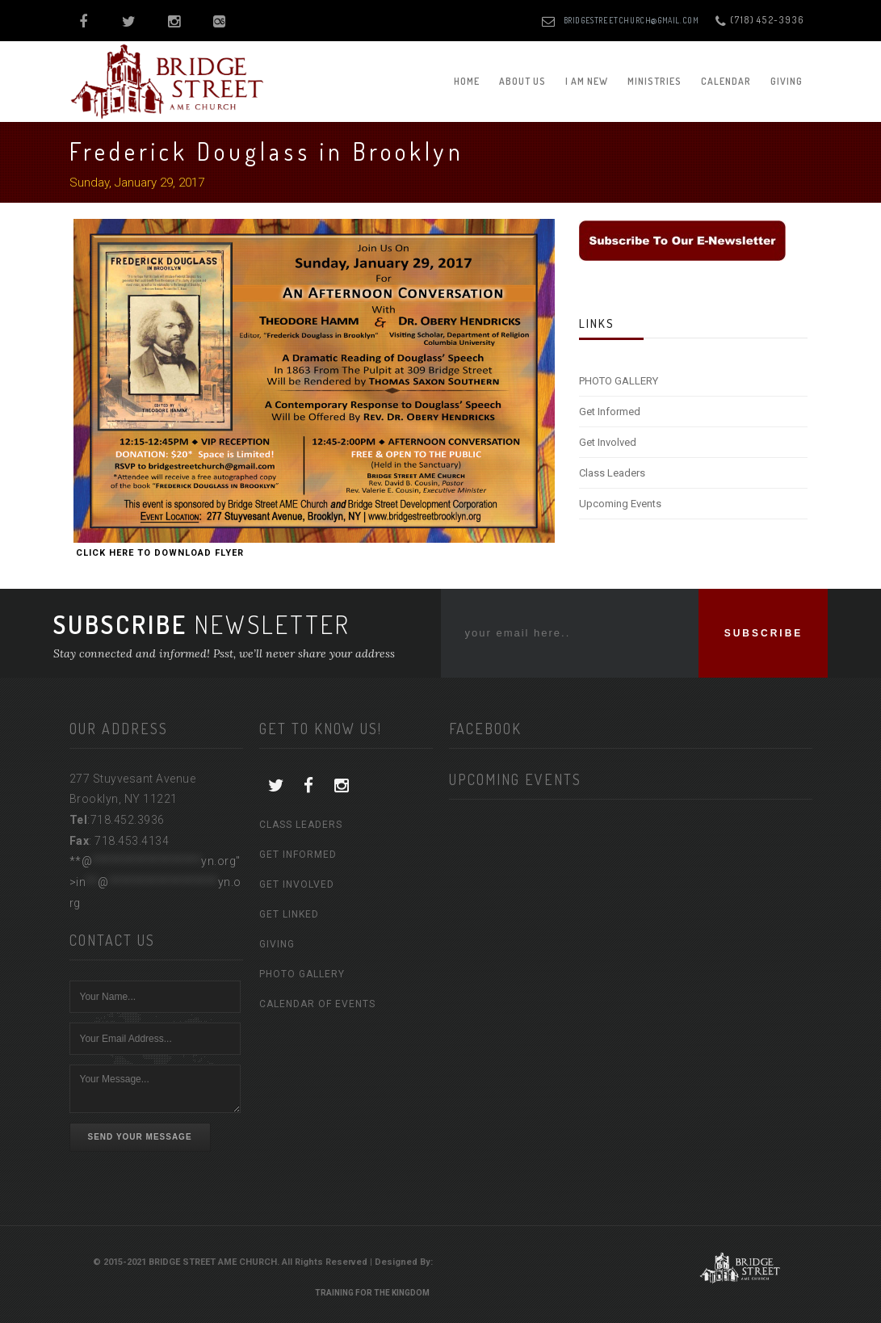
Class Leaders (612, 473)
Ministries (654, 81)
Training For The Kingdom (372, 1292)
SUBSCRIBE (763, 633)
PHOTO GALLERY (618, 381)
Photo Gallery (302, 974)
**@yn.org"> (155, 882)
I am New (586, 81)
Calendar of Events (317, 1004)
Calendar (726, 81)
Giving (786, 81)
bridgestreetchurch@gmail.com (631, 20)
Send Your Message (140, 1136)
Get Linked (289, 914)
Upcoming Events (620, 504)
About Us (522, 81)
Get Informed (609, 411)
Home (467, 81)
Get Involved (607, 442)
